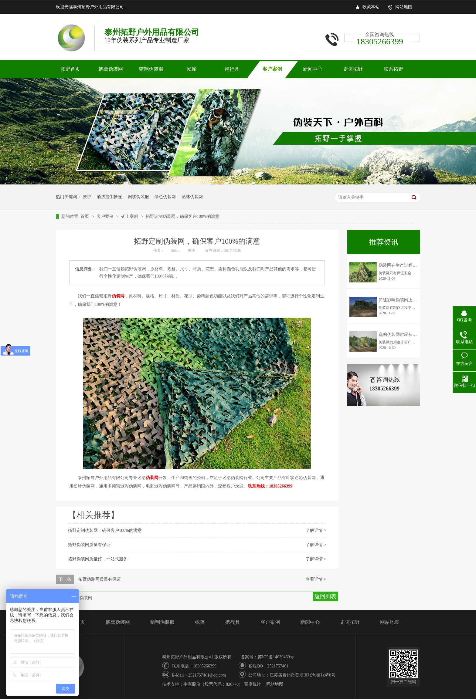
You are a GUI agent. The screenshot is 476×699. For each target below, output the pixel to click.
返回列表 (325, 596)
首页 (85, 216)
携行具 (232, 69)
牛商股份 (191, 684)
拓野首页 (70, 69)
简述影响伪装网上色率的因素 (406, 300)
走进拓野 (353, 69)
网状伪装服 (138, 196)
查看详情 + (316, 579)
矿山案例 (130, 216)
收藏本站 (370, 7)
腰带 (87, 196)
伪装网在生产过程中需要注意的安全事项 (417, 265)
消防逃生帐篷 (109, 196)
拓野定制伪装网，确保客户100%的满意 (182, 216)
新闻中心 (312, 69)
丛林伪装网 (192, 196)
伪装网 (86, 598)
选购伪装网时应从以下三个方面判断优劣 (417, 334)
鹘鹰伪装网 (111, 69)
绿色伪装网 (165, 196)
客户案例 (272, 69)
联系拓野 (393, 69)
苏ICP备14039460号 (276, 657)
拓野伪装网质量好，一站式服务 (97, 559)
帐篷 (191, 69)
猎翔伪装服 (151, 69)
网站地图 (403, 7)
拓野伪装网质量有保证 (89, 544)
